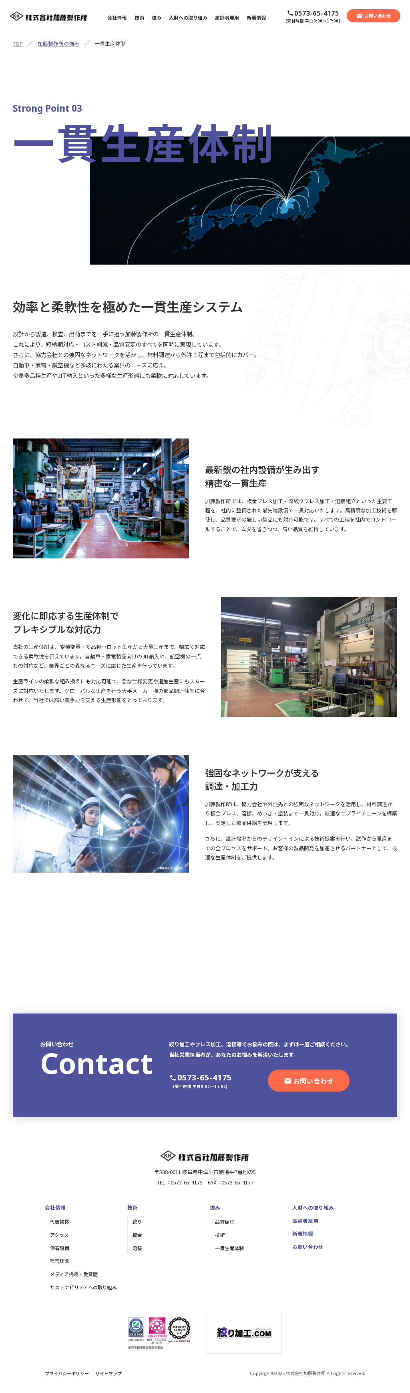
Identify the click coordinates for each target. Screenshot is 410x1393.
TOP (18, 43)
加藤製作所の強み (58, 43)
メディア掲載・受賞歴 (74, 1274)
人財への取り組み (313, 1207)
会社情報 (55, 1207)
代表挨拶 (59, 1221)
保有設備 (59, 1247)
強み (215, 1207)
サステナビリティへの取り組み (83, 1287)
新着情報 (302, 1233)
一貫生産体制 (229, 1247)
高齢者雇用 (305, 1220)
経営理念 (59, 1260)
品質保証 (224, 1221)
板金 (137, 1234)
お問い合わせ (308, 1246)
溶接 (137, 1247)
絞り (137, 1221)
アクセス (59, 1234)
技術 (132, 1207)
